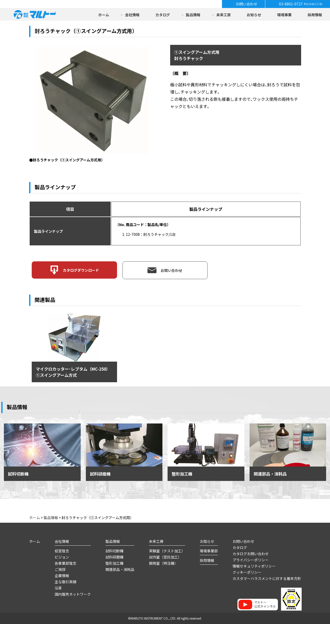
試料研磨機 (114, 557)
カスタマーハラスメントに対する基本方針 (267, 578)
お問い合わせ (243, 541)
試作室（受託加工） (165, 557)
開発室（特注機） (163, 563)
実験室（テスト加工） (167, 550)
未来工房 (223, 14)
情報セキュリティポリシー (254, 566)
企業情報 (62, 575)
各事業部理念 (65, 563)
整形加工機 (114, 563)
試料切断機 (114, 550)
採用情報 (315, 14)
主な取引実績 (65, 581)
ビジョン (62, 557)
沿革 (58, 587)
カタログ (162, 14)
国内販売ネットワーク (73, 594)
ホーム (103, 14)
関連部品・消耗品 (119, 569)
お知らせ (254, 14)
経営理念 (62, 550)
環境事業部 (209, 550)
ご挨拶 (60, 569)
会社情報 (132, 14)
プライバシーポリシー (251, 559)
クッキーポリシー (247, 572)
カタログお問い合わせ (251, 553)
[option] (93, 104)
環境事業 (284, 14)
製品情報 (193, 14)
